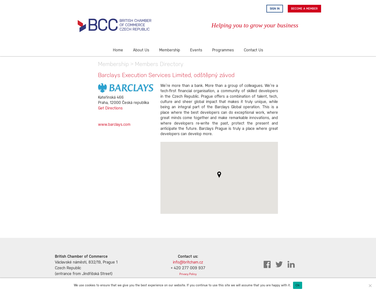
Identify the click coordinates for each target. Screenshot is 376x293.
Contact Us (253, 50)
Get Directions (110, 108)
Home (118, 50)
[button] (219, 175)
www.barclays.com (114, 124)
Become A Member (304, 8)
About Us (141, 50)
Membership (169, 50)
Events (196, 50)
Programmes (223, 50)
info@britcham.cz (188, 262)
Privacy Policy (188, 274)
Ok (297, 285)
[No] (370, 285)
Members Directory (159, 63)
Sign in (275, 8)
